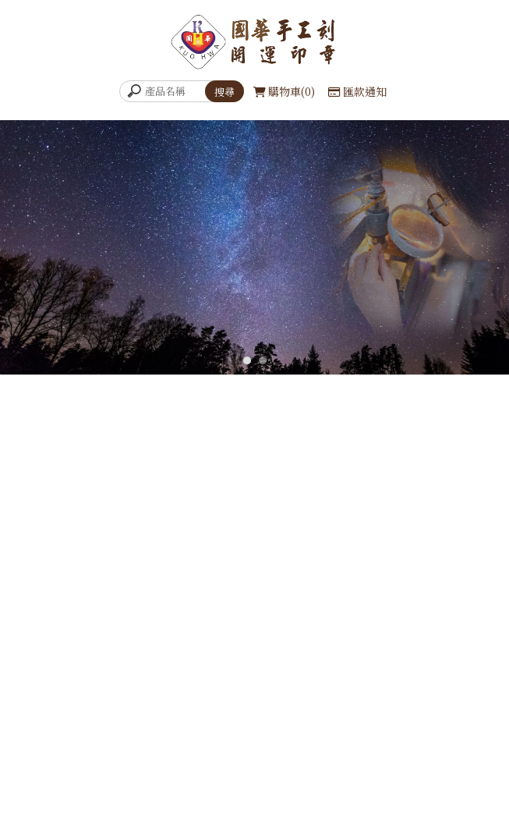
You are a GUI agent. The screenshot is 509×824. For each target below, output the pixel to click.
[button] (247, 360)
